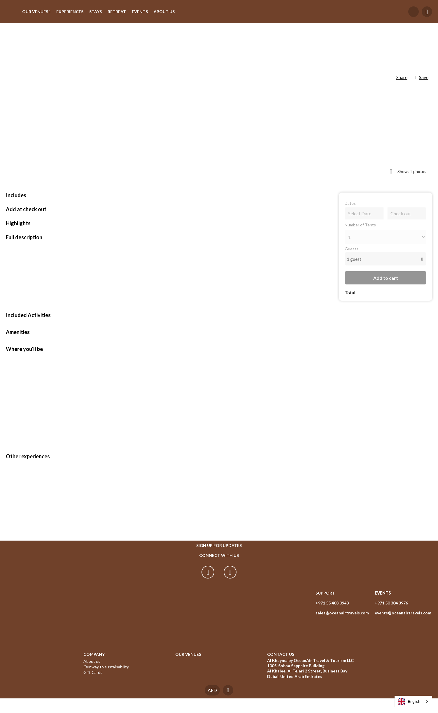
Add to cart (379, 251)
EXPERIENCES (75, 12)
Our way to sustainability (106, 673)
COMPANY (94, 660)
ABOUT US (170, 12)
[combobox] (413, 701)
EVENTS (146, 12)
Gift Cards (92, 678)
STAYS (101, 12)
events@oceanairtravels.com (397, 618)
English (409, 701)
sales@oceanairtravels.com (336, 618)
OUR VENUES (188, 660)
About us (91, 667)
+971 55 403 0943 (326, 608)
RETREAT (122, 12)
